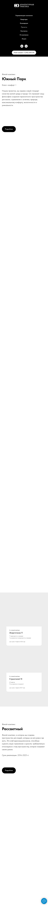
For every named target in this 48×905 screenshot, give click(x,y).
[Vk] (21, 46)
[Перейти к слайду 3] (26, 589)
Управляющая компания (24, 15)
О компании (24, 35)
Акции (24, 39)
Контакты (24, 31)
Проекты (24, 27)
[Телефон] (26, 46)
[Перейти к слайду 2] (24, 589)
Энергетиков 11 (16, 633)
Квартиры (24, 19)
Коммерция (24, 23)
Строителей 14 (15, 679)
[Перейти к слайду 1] (21, 589)
